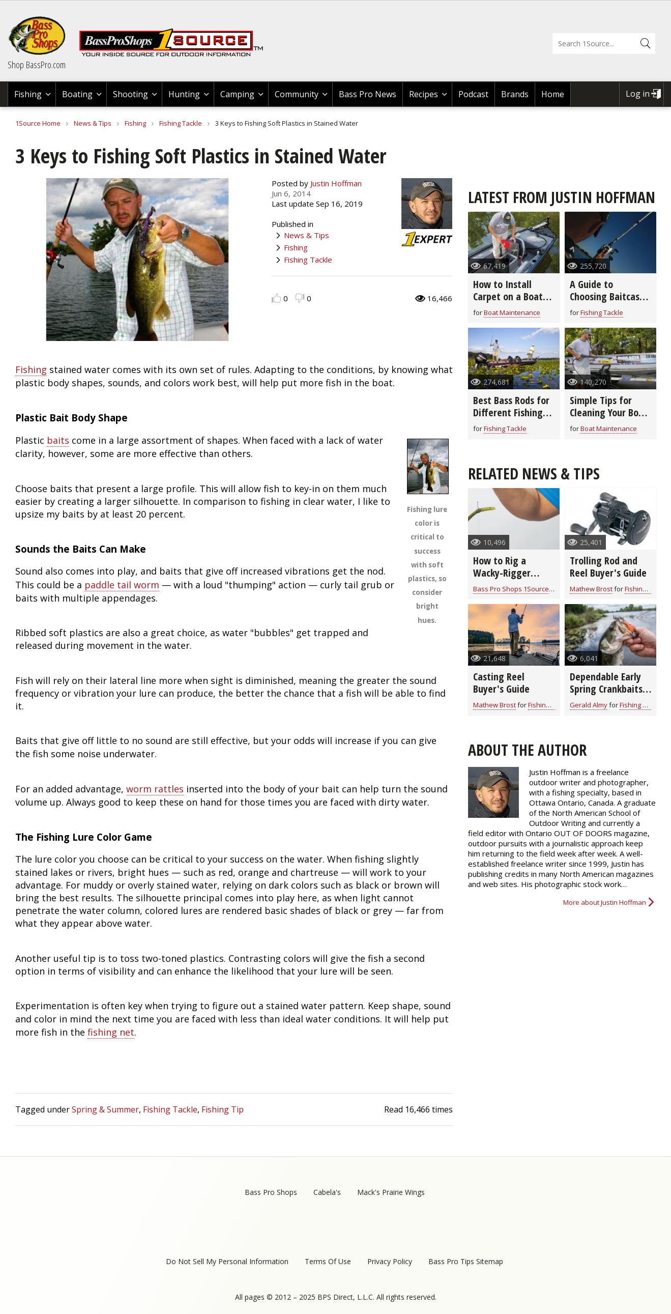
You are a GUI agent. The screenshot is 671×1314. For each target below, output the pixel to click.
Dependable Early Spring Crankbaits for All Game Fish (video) (606, 695)
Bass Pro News (367, 94)
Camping (237, 94)
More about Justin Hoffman (604, 902)
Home (552, 94)
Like (276, 298)
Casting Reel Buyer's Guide (501, 683)
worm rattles (155, 789)
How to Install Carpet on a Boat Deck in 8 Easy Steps (508, 302)
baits (58, 440)
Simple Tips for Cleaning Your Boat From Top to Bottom (609, 418)
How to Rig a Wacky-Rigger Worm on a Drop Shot (506, 579)
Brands (515, 94)
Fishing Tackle (180, 123)
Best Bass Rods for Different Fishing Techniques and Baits (511, 418)
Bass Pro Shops (271, 1192)
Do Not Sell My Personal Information (227, 1261)
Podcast (473, 94)
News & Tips (92, 123)
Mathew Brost (591, 588)
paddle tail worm (121, 585)
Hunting (184, 94)
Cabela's (327, 1192)
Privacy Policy (389, 1261)
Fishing (28, 94)
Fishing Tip (222, 1109)
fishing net (110, 1032)
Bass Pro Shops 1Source (511, 588)
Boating (77, 94)
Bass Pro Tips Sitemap (465, 1261)
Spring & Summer (105, 1109)
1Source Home (38, 123)
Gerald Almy (588, 704)
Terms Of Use (328, 1261)
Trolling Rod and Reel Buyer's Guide (608, 567)
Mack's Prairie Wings (391, 1192)
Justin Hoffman (336, 183)
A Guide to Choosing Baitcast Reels (607, 296)
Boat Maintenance (512, 312)
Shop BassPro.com (37, 64)
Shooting (130, 94)
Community (296, 94)
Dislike (300, 298)
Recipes (423, 94)
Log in (638, 93)
